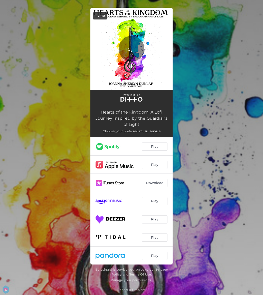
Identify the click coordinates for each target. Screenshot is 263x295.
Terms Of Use (140, 274)
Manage (116, 280)
